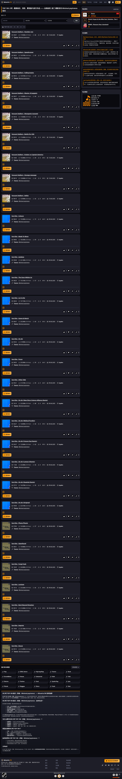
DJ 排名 (68, 765)
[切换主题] (113, 2)
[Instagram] (111, 765)
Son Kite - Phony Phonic (20, 523)
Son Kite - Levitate (18, 584)
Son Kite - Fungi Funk (19, 564)
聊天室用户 (94, 98)
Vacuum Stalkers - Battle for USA (23, 134)
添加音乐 (75, 15)
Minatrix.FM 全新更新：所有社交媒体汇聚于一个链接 (98, 50)
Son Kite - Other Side (19, 380)
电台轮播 (68, 760)
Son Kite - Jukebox (18, 257)
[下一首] (63, 776)
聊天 (105, 2)
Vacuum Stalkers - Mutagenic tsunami (25, 114)
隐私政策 (112, 769)
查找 (75, 2)
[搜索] (44, 2)
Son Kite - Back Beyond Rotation (23, 605)
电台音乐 (68, 762)
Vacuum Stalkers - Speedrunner (22, 52)
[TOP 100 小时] (7, 27)
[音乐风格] (57, 20)
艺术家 (95, 2)
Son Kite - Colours (18, 216)
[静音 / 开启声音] (114, 775)
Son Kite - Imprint (18, 625)
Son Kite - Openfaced (19, 543)
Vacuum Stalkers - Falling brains (23, 73)
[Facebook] (115, 765)
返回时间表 (115, 9)
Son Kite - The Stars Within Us (22, 277)
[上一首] (55, 776)
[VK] (118, 765)
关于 (46, 762)
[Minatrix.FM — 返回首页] (6, 2)
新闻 (101, 2)
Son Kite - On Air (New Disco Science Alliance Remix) (30, 400)
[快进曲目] (42, 41)
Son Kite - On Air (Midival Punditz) (23, 421)
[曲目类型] (35, 20)
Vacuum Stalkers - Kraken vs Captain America (27, 155)
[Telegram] (105, 765)
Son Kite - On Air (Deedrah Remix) (23, 482)
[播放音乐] (59, 776)
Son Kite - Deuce (17, 646)
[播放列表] (116, 775)
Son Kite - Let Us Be (18, 298)
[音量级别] (116, 777)
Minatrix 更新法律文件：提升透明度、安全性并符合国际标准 (100, 60)
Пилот (93, 13)
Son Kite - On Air (17, 339)
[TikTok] (102, 765)
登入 (118, 2)
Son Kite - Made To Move (20, 236)
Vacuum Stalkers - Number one (22, 32)
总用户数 (93, 96)
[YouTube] (108, 765)
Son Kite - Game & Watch (20, 318)
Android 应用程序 (112, 761)
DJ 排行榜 (94, 103)
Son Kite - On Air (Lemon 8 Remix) (23, 462)
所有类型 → (75, 667)
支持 (57, 760)
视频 (46, 765)
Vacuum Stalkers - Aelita (20, 196)
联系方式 (68, 768)
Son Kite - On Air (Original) (21, 503)
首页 (79, 2)
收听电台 (93, 16)
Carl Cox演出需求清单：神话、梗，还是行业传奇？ (97, 80)
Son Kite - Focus (17, 359)
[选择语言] (109, 2)
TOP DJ (89, 2)
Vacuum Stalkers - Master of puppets (24, 93)
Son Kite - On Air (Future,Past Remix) (24, 441)
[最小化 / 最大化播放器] (119, 774)
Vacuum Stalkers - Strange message (24, 175)
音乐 (84, 2)
